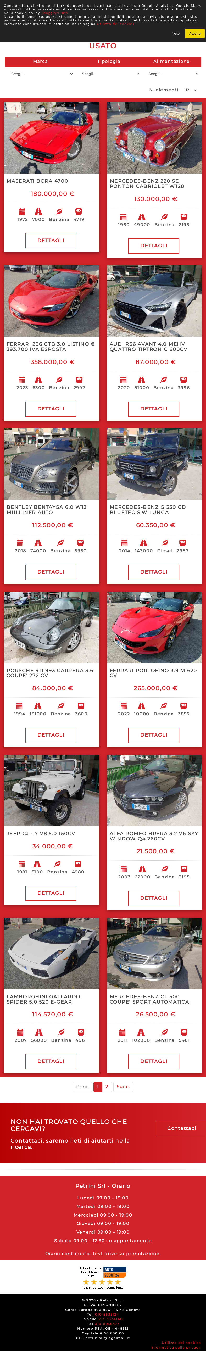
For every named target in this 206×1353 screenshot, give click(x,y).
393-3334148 (110, 1319)
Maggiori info (55, 13)
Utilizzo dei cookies (115, 24)
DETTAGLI (50, 240)
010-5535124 (107, 1314)
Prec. (82, 1086)
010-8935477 (107, 1324)
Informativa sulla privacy (176, 1347)
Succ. (123, 1086)
